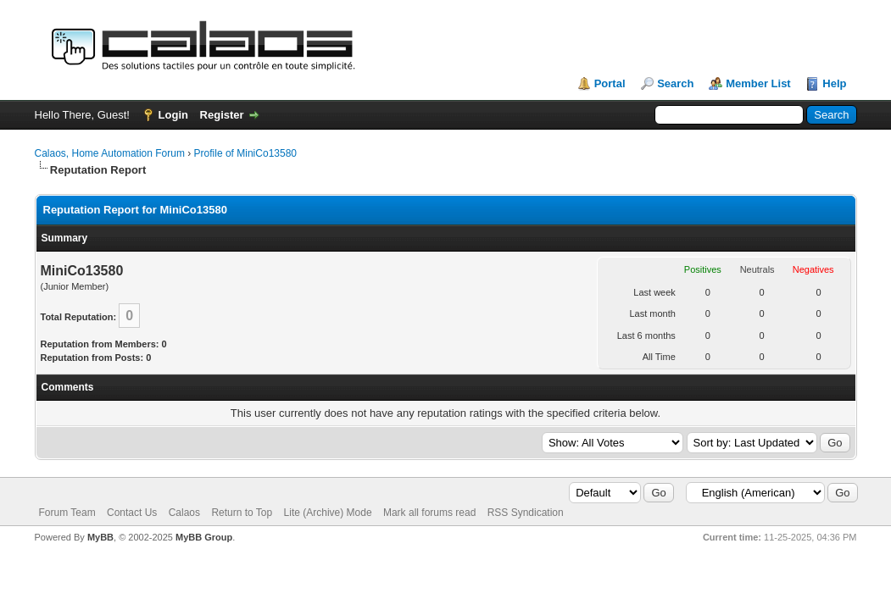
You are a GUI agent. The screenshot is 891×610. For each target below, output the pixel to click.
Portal (610, 83)
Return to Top (241, 512)
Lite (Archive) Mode (328, 512)
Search (675, 83)
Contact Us (132, 512)
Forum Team (67, 512)
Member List (758, 83)
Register (222, 114)
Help (834, 83)
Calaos (184, 512)
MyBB (100, 537)
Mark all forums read (429, 512)
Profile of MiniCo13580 (245, 153)
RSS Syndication (525, 512)
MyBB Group (203, 537)
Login (173, 114)
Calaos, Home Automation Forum (110, 153)
